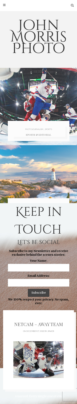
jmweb (50, 331)
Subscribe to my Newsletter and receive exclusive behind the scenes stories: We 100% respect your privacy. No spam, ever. (38, 277)
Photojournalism (34, 129)
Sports (48, 129)
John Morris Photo (38, 37)
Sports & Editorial (38, 134)
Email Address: (39, 276)
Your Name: (38, 261)
